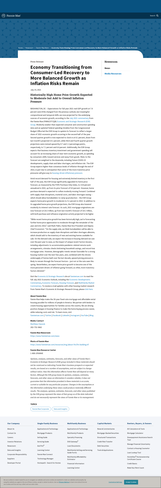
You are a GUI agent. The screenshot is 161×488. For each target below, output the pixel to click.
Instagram (75, 308)
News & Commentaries (106, 422)
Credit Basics (132, 456)
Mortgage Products (44, 426)
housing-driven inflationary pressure (67, 166)
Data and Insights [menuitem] (120, 3)
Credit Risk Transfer (104, 434)
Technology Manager (45, 451)
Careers (10, 430)
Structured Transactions (106, 430)
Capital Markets (55, 3)
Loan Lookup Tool (134, 445)
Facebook (57, 308)
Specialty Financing (74, 430)
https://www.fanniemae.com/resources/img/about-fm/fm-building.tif (59, 337)
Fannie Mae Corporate (40, 402)
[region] (80, 482)
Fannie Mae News (42, 40)
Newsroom (29, 40)
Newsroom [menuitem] (134, 3)
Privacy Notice (64, 482)
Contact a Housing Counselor (138, 441)
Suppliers (11, 451)
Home (5, 3)
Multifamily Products (75, 426)
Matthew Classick (37, 317)
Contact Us (11, 426)
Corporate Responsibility (17, 447)
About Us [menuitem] (107, 3)
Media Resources (113, 66)
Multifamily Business (39, 3)
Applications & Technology (47, 422)
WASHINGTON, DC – (38, 101)
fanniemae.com (76, 269)
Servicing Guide (43, 434)
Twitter (48, 308)
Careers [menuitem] (144, 3)
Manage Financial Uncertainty (138, 437)
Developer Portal (14, 456)
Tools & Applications (105, 443)
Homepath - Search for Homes (49, 456)
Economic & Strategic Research (51, 269)
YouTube (84, 308)
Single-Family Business (19, 3)
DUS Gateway (72, 434)
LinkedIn (65, 308)
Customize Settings (115, 482)
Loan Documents (73, 439)
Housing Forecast (66, 275)
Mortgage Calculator (135, 426)
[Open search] (154, 8)
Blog (91, 308)
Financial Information (75, 456)
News (107, 61)
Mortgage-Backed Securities (108, 426)
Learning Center (43, 443)
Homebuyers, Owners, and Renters (77, 3)
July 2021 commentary (79, 111)
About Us (10, 422)
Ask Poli (40, 439)
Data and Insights (60, 402)
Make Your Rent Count (135, 460)
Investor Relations (14, 434)
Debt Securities (103, 439)
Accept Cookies (131, 482)
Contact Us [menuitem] (153, 3)
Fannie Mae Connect (45, 447)
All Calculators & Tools (136, 422)
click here (89, 282)
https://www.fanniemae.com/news (44, 328)
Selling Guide (42, 430)
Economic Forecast (50, 275)
